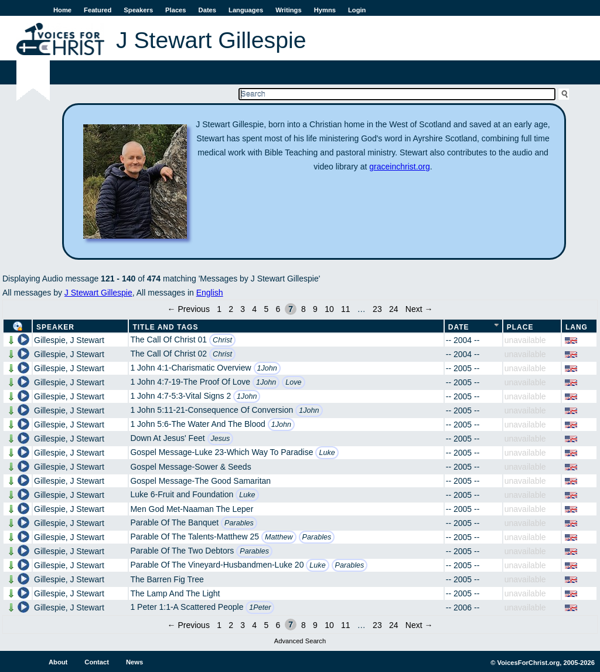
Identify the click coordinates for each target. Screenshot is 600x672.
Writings (288, 9)
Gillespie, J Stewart (69, 340)
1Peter (260, 607)
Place (520, 327)
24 (393, 309)
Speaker (55, 327)
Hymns (325, 9)
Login (357, 9)
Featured (97, 9)
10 (329, 309)
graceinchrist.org (399, 166)
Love (293, 382)
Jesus (220, 439)
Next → (419, 309)
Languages (246, 9)
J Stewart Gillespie (98, 292)
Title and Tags (165, 327)
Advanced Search (300, 640)
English (209, 292)
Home (62, 9)
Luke (327, 453)
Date (458, 327)
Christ (222, 340)
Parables (239, 523)
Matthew (279, 537)
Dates (207, 9)
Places (175, 9)
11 (345, 309)
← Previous (189, 309)
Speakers (138, 9)
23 (377, 309)
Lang (576, 327)
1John (267, 368)
